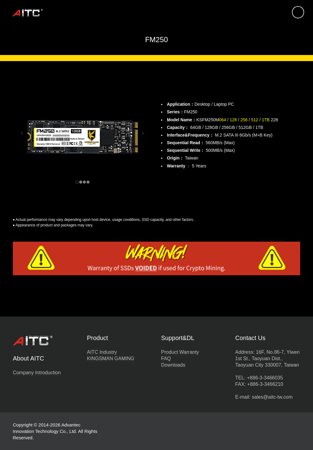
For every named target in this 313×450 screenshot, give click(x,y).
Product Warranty (180, 352)
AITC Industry (102, 352)
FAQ (166, 358)
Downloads (173, 365)
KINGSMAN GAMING (110, 358)
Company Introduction (37, 372)
